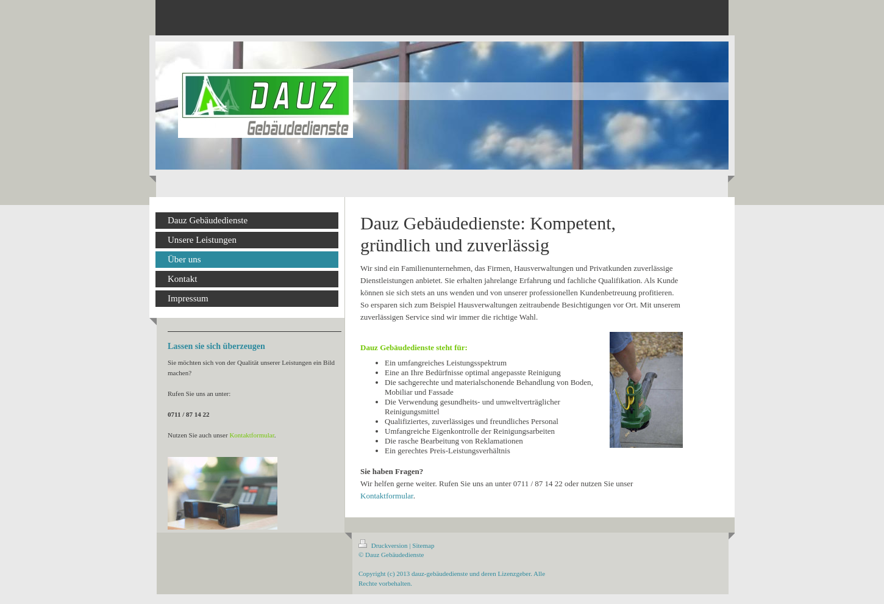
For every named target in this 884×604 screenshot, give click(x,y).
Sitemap (423, 545)
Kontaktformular (386, 495)
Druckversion (383, 545)
